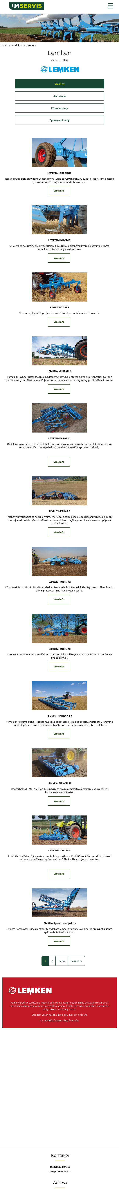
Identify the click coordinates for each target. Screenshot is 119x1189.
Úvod (4, 45)
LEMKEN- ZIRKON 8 (59, 850)
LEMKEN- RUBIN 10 (59, 649)
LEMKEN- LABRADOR (59, 173)
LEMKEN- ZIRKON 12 (59, 783)
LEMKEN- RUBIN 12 (59, 581)
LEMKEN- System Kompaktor (59, 923)
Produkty (16, 45)
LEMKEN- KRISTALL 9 (59, 371)
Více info (59, 190)
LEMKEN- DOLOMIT (59, 240)
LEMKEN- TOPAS (59, 307)
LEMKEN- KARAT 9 (59, 511)
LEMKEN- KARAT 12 (59, 438)
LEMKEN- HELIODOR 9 (59, 716)
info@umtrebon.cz (60, 1171)
